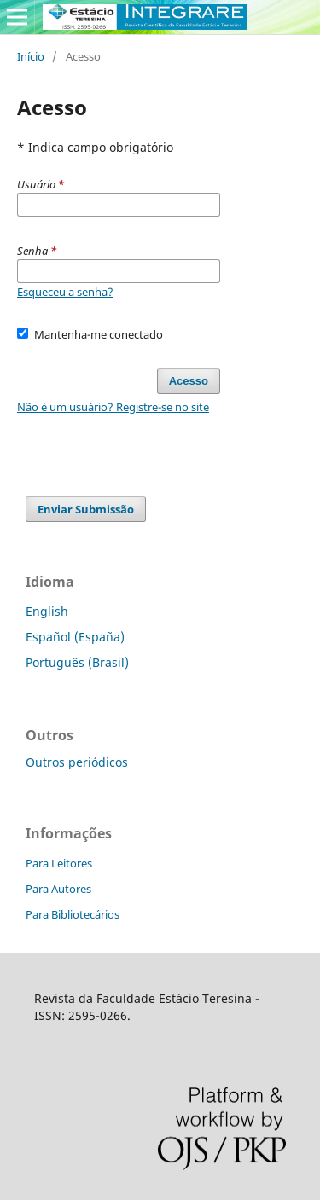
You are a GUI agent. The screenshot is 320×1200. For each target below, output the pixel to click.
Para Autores (58, 888)
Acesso (188, 380)
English (47, 611)
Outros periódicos (77, 762)
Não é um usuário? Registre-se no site (113, 406)
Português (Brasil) (77, 662)
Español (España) (75, 637)
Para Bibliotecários (72, 914)
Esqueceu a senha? (65, 291)
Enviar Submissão (86, 509)
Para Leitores (59, 863)
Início (30, 56)
